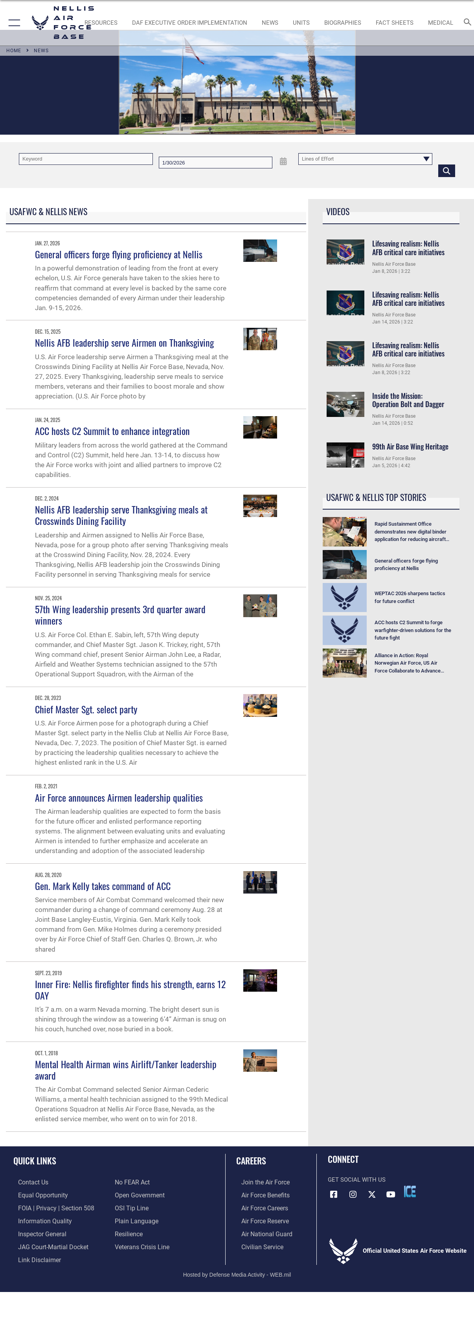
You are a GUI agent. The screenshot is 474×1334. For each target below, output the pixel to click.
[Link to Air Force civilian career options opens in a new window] (256, 1244)
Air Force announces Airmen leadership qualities (119, 797)
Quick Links (34, 1160)
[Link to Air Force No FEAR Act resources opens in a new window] (132, 1182)
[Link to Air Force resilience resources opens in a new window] (128, 1231)
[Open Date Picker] (283, 161)
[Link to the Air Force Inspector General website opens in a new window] (36, 1231)
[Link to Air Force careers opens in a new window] (259, 1206)
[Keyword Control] (86, 159)
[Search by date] (215, 162)
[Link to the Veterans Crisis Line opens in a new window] (141, 1244)
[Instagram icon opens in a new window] (353, 1194)
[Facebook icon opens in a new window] (334, 1194)
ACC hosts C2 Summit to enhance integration (112, 431)
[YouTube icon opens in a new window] (391, 1194)
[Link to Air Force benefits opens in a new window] (259, 1194)
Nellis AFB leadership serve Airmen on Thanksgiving (124, 342)
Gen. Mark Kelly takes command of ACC (103, 886)
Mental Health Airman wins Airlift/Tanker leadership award (126, 1069)
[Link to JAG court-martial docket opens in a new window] (47, 1244)
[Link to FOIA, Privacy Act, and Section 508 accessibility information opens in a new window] (49, 1206)
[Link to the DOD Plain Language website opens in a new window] (134, 1219)
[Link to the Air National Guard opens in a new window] (260, 1231)
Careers (251, 1160)
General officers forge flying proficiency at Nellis (118, 254)
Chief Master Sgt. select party (86, 709)
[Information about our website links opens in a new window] (33, 1256)
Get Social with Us (357, 1179)
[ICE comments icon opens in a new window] (410, 1191)
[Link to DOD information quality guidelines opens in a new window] (38, 1219)
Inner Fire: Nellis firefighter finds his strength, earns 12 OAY (130, 989)
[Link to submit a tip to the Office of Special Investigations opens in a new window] (130, 1206)
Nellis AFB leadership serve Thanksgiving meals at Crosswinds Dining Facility (121, 515)
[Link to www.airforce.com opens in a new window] (259, 1182)
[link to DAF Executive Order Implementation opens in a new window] (190, 23)
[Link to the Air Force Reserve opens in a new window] (259, 1219)
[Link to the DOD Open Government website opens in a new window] (138, 1194)
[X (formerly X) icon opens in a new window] (372, 1194)
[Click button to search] (446, 170)
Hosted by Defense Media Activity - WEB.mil (237, 1271)
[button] (13, 23)
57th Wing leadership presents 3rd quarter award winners (120, 614)
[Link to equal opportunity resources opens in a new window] (36, 1194)
